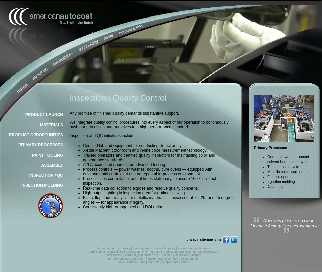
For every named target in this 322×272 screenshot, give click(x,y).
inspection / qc (149, 255)
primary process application (126, 258)
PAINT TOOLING (47, 155)
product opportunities (177, 251)
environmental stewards (194, 248)
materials (154, 251)
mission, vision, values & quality (154, 248)
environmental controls (163, 258)
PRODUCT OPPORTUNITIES (36, 135)
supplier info (170, 262)
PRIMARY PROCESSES (40, 145)
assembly (131, 255)
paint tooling (114, 255)
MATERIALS (51, 125)
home (101, 248)
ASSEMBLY (52, 165)
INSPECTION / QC (46, 175)
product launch (135, 251)
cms (218, 239)
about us (113, 248)
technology (182, 255)
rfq (158, 262)
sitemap (206, 239)
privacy (192, 239)
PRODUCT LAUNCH (44, 114)
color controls (190, 258)
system (196, 255)
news (121, 262)
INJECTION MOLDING (42, 185)
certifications (97, 251)
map (151, 262)
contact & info (136, 262)
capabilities (115, 251)
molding (167, 255)
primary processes (205, 251)
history (125, 248)
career (185, 262)
